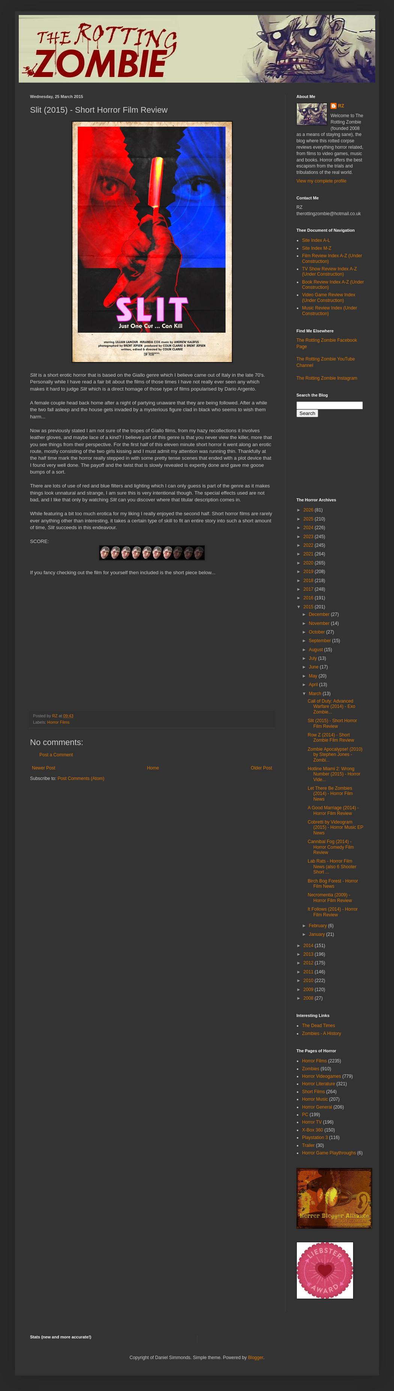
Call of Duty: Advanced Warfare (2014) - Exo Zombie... (331, 707)
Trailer (308, 1145)
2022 (309, 545)
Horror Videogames (321, 1076)
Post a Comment (56, 754)
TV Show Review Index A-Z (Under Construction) (329, 271)
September (320, 640)
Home (153, 768)
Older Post (261, 768)
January (317, 934)
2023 (309, 536)
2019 (309, 571)
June (314, 667)
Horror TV (312, 1122)
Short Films (313, 1091)
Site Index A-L (316, 240)
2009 (309, 989)
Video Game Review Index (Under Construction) (328, 297)
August (316, 649)
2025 (309, 519)
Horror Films (58, 722)
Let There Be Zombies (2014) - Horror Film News (330, 794)
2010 (309, 980)
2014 (309, 945)
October (317, 632)
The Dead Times (318, 1025)
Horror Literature (318, 1083)
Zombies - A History (321, 1033)
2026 (309, 510)
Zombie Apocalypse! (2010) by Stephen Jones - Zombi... (335, 755)
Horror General (317, 1107)
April (314, 684)
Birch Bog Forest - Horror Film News (333, 883)
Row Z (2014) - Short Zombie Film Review (331, 737)
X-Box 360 (312, 1130)
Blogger (255, 1357)
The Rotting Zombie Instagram (326, 378)
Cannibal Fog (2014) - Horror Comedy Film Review (331, 847)
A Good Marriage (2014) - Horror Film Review (333, 810)
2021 (309, 554)
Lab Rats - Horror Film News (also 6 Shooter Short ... (332, 866)
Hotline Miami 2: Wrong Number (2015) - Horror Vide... (334, 774)
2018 (309, 580)
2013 (309, 954)
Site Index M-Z (316, 248)
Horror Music (315, 1099)
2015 (309, 607)
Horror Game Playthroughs (329, 1153)
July (313, 658)
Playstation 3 (315, 1137)
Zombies (310, 1068)
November (320, 623)
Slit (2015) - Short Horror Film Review (332, 723)
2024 (309, 527)
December (320, 614)
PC (305, 1114)
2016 (309, 597)
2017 (309, 589)
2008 (309, 998)
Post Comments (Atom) (80, 778)
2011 (309, 972)
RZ (341, 106)
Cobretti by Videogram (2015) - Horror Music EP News (335, 827)
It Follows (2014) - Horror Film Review (333, 912)
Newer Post (43, 768)
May (314, 676)
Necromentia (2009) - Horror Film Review (330, 897)
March (316, 693)
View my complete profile (321, 181)
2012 (309, 963)
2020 (309, 563)
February (318, 925)
